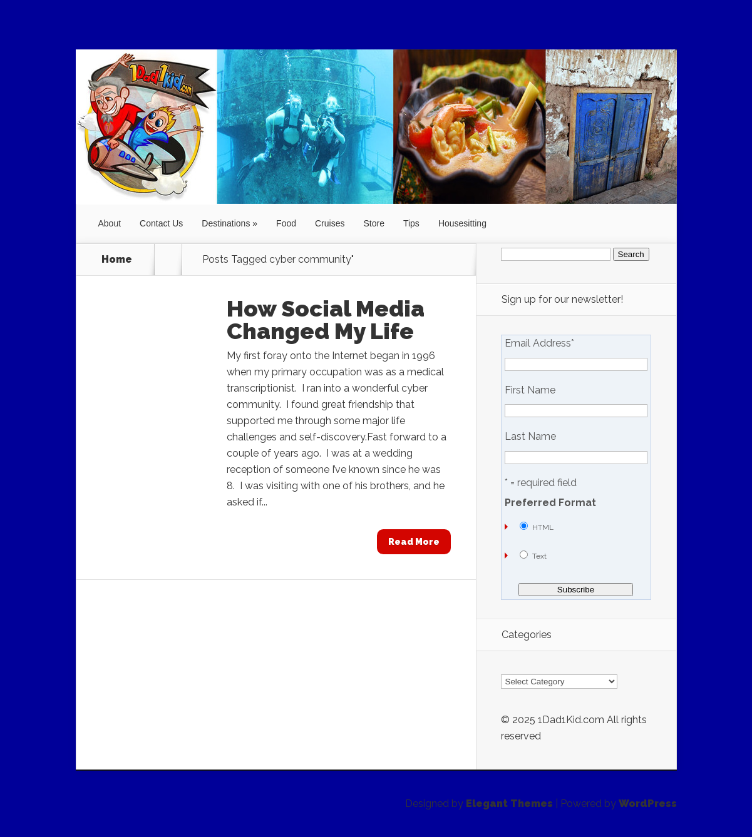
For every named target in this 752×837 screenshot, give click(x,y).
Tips (411, 223)
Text (539, 556)
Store (373, 223)
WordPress (648, 803)
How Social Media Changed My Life (326, 319)
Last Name (530, 437)
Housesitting (462, 223)
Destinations (226, 223)
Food (286, 223)
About (109, 223)
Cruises (329, 223)
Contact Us (161, 223)
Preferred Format (550, 503)
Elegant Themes (509, 803)
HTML (543, 527)
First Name (530, 390)
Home (116, 260)
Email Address (539, 343)
